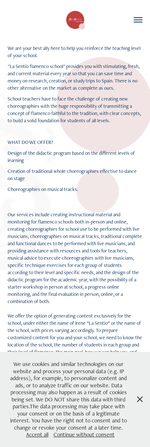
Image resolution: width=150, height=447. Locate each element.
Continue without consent (84, 434)
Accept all (37, 434)
